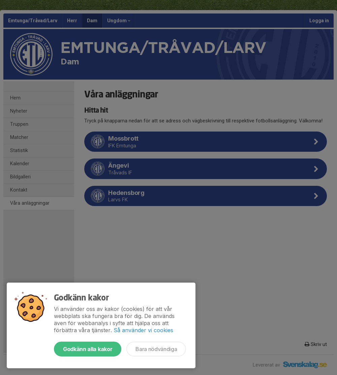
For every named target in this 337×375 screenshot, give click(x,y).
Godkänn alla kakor (87, 349)
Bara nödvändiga (156, 349)
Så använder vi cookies (143, 330)
